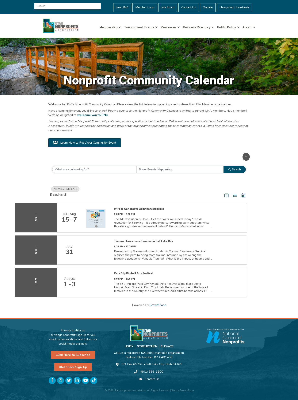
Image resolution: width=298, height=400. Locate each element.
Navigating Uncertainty (235, 7)
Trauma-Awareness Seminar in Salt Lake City (143, 241)
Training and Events (139, 27)
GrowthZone (158, 305)
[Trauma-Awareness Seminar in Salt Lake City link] (96, 250)
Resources (168, 27)
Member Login (145, 7)
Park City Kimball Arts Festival (133, 273)
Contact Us (188, 7)
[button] (246, 157)
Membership (108, 27)
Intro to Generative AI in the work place (139, 208)
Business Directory (197, 27)
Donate (208, 7)
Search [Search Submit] (234, 169)
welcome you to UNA (92, 115)
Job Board (167, 7)
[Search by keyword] (94, 169)
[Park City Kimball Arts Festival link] (96, 282)
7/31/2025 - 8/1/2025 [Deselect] (65, 189)
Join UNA (122, 7)
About (247, 27)
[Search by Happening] (180, 169)
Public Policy (226, 27)
